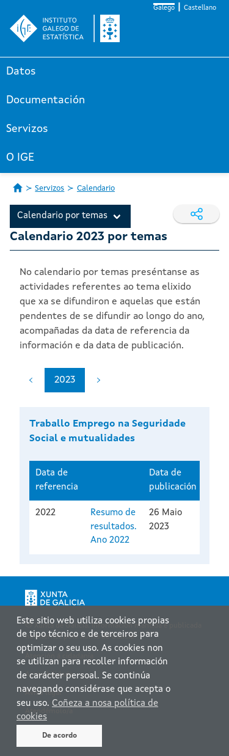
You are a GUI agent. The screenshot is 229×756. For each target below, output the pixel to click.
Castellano (200, 8)
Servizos (27, 128)
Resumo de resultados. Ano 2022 (113, 526)
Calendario (96, 189)
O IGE (20, 157)
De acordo (59, 735)
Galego (164, 8)
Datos (21, 71)
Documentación (45, 100)
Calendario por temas (62, 216)
